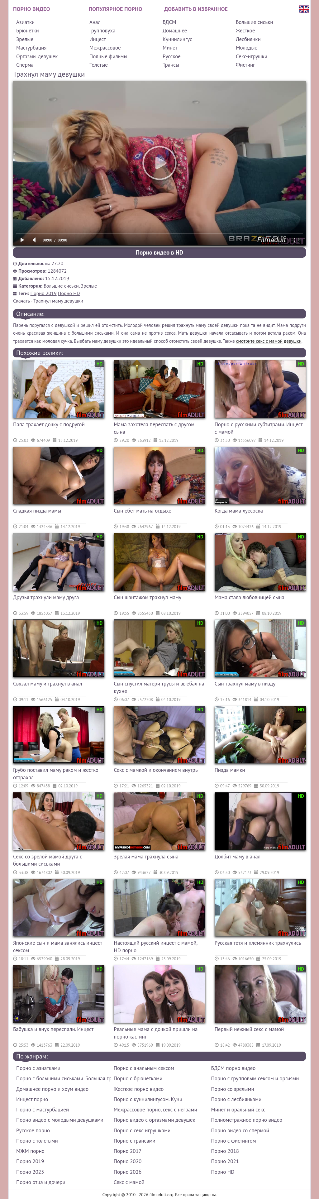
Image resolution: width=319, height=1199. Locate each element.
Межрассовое (105, 47)
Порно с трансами (134, 1140)
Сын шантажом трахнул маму (147, 597)
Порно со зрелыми (232, 1089)
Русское (172, 56)
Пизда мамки (230, 770)
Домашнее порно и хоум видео (52, 1089)
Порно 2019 (44, 293)
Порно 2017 (127, 1151)
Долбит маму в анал (238, 856)
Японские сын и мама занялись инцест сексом (57, 946)
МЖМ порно (30, 1151)
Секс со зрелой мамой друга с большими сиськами (47, 860)
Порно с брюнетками (138, 1078)
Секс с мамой (129, 1182)
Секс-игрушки (251, 56)
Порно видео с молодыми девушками (59, 1119)
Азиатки (25, 22)
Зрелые (24, 39)
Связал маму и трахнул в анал (47, 683)
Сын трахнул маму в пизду (245, 683)
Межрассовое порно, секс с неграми (155, 1109)
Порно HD (69, 293)
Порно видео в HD (159, 252)
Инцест (97, 39)
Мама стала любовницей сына (249, 597)
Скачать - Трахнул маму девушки (48, 301)
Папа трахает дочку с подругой (49, 424)
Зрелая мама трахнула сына (146, 856)
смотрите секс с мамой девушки (269, 341)
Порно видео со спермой (240, 1130)
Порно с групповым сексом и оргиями (255, 1078)
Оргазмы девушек (37, 56)
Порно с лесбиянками (236, 1099)
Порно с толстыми (37, 1140)
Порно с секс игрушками (142, 1130)
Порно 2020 (127, 1161)
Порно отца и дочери (40, 1182)
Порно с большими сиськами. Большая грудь (63, 1078)
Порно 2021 (225, 1161)
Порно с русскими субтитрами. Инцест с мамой (258, 428)
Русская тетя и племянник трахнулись (258, 942)
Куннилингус (177, 39)
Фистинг (245, 64)
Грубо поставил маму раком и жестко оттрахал (55, 774)
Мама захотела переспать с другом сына (154, 428)
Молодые (246, 47)
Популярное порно (115, 8)
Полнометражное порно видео (246, 1119)
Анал (95, 22)
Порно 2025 (30, 1171)
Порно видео (31, 8)
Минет (170, 47)
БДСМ (169, 22)
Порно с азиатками (38, 1068)
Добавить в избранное (196, 8)
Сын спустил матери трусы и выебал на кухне (159, 687)
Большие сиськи (254, 22)
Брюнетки (27, 30)
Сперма (25, 64)
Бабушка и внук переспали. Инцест (53, 1029)
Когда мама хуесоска (239, 510)
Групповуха (102, 30)
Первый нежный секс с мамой (249, 1029)
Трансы (171, 64)
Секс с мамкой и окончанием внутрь (156, 770)
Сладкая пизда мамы (37, 510)
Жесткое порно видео (139, 1089)
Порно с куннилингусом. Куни (148, 1099)
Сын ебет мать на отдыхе (142, 510)
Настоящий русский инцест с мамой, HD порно (155, 946)
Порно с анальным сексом (144, 1068)
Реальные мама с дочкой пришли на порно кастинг (156, 1033)
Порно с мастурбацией (42, 1109)
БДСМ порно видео (233, 1068)
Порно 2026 (127, 1171)
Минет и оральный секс (238, 1109)
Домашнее (175, 30)
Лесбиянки (248, 39)
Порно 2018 (225, 1151)
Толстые (98, 64)
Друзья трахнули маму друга (46, 597)
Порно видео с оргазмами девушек (154, 1119)
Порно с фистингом (233, 1140)
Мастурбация (31, 47)
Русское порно (33, 1130)
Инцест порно (32, 1099)
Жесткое (245, 30)
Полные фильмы (108, 56)
